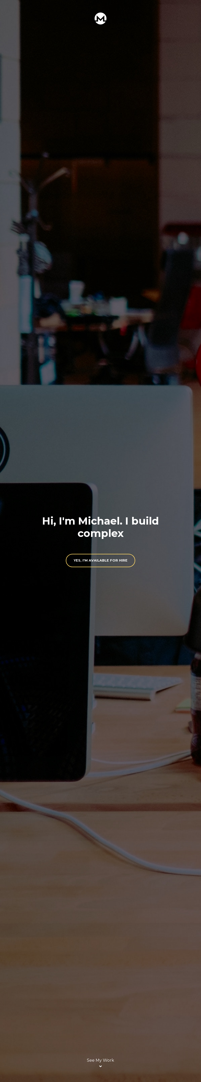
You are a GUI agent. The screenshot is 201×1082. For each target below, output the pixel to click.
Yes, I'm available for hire (100, 560)
